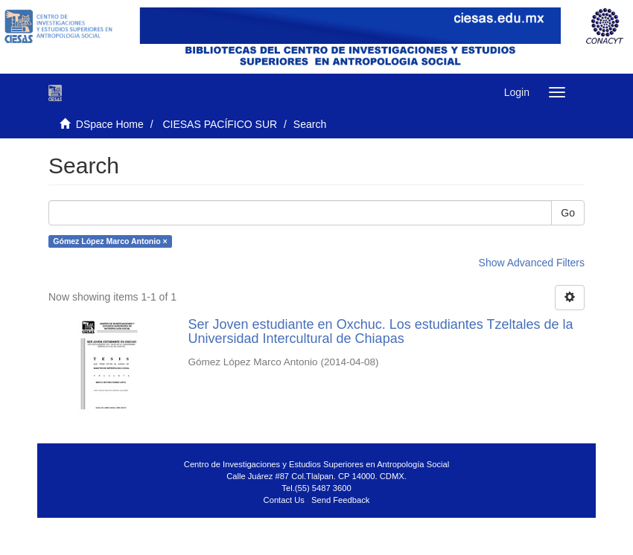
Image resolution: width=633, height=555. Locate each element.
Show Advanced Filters (532, 263)
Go (568, 213)
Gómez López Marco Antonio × (110, 241)
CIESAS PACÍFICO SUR (219, 124)
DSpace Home (110, 124)
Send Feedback (340, 499)
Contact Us (284, 499)
